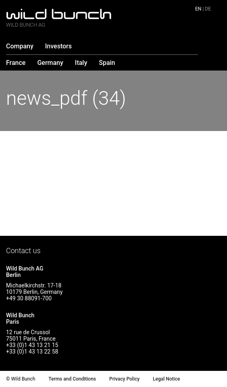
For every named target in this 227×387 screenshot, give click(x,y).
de (208, 9)
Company (19, 46)
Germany (50, 63)
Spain (107, 63)
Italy (81, 63)
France (15, 63)
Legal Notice (166, 379)
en (198, 9)
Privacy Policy (124, 379)
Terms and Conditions (72, 379)
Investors (58, 46)
